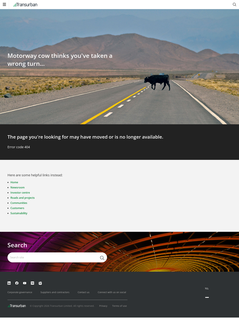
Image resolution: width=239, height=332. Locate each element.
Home (14, 182)
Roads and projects (22, 198)
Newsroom (17, 187)
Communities (18, 203)
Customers (17, 208)
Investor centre (20, 192)
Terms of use (119, 305)
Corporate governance (19, 292)
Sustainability (18, 213)
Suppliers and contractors (54, 292)
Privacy (103, 305)
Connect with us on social (112, 292)
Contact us (83, 292)
